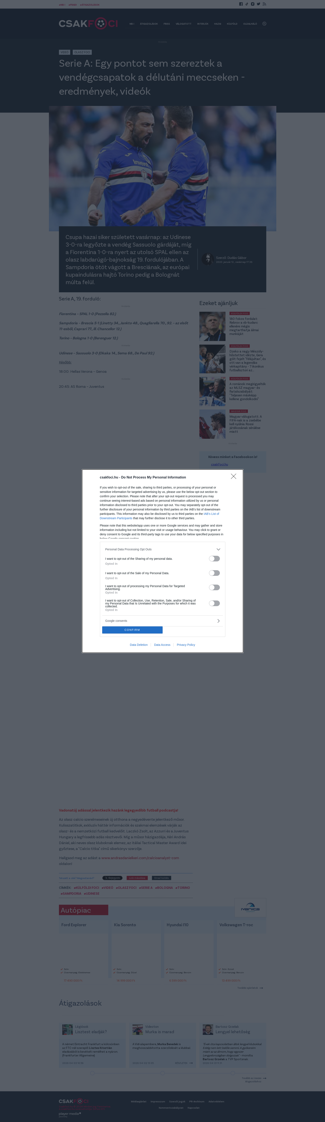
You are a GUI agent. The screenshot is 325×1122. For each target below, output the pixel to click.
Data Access (162, 644)
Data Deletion (139, 644)
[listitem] (162, 549)
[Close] (235, 478)
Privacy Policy (186, 644)
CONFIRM (132, 629)
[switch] (214, 558)
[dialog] (162, 561)
